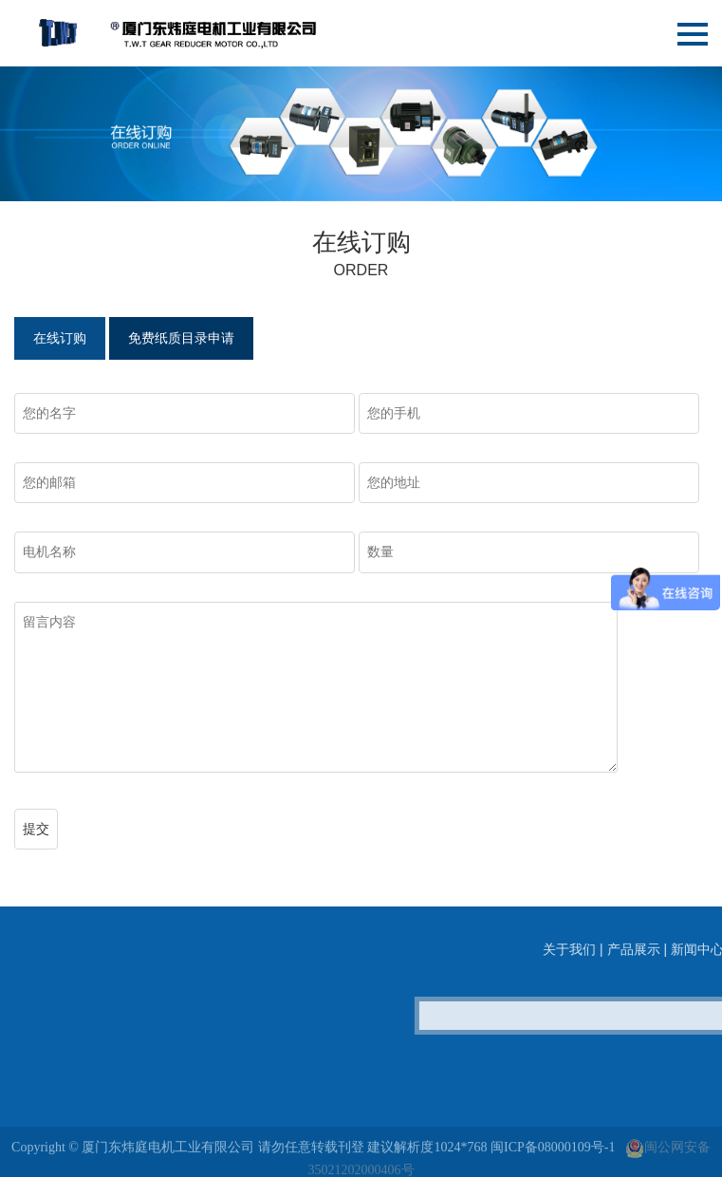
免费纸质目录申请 (181, 338)
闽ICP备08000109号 (547, 1161)
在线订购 (59, 338)
